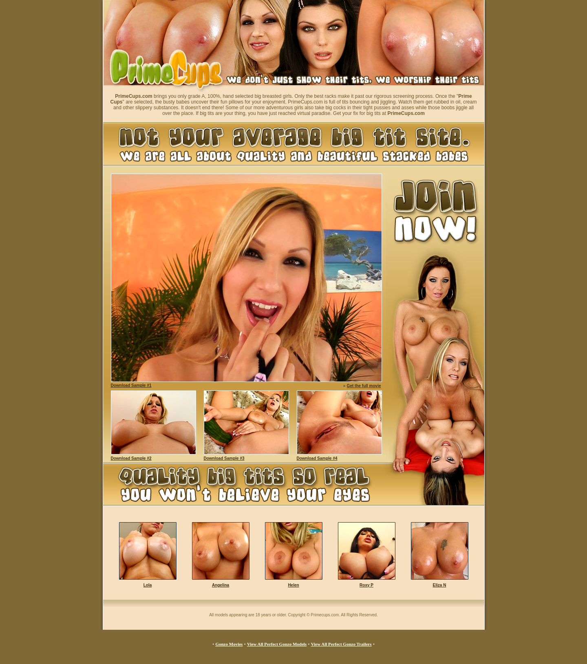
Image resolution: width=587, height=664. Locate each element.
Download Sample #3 (224, 458)
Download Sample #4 (317, 458)
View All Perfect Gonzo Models (277, 644)
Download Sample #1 (131, 385)
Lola (147, 585)
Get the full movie (364, 386)
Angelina (220, 585)
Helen (293, 585)
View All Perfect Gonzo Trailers (341, 644)
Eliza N (439, 585)
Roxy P (366, 585)
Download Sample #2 (131, 458)
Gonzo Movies (229, 644)
